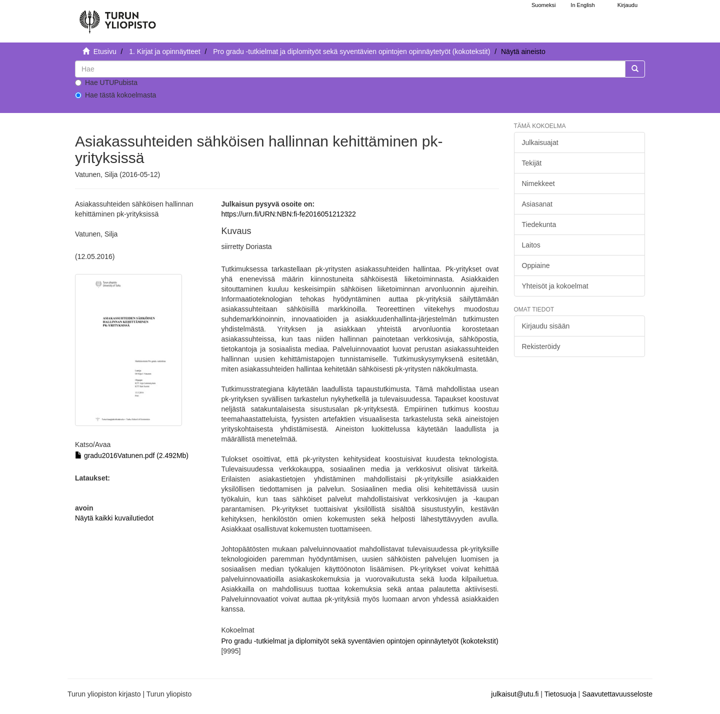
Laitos (531, 245)
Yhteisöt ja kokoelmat (555, 286)
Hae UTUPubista (106, 82)
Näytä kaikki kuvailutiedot (114, 518)
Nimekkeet (538, 184)
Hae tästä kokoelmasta (115, 95)
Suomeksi (544, 5)
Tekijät (532, 163)
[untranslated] (350, 69)
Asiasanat (537, 204)
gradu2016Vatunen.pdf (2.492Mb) (131, 456)
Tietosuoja (560, 694)
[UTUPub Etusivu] (118, 17)
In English (582, 5)
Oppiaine (536, 266)
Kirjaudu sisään (546, 326)
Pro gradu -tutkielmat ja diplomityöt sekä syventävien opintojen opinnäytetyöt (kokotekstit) (351, 52)
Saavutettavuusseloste (617, 694)
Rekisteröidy (541, 346)
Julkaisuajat (540, 142)
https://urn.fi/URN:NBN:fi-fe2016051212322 (288, 214)
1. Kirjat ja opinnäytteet (164, 52)
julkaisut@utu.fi (514, 694)
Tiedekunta (539, 224)
